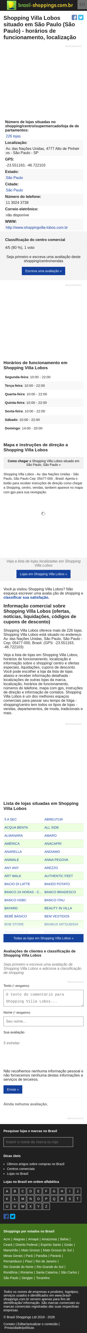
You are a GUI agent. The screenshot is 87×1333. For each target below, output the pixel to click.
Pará (29, 1256)
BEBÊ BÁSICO (15, 916)
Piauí (28, 1261)
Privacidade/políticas (19, 1328)
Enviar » (13, 1089)
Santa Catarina (47, 1272)
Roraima (27, 1272)
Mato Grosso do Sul (57, 1250)
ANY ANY (11, 868)
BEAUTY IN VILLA (58, 908)
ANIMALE (11, 860)
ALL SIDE (52, 827)
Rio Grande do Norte (18, 1267)
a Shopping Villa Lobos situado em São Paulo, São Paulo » (43, 463)
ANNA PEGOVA (56, 860)
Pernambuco (12, 1261)
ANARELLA (13, 852)
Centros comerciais (21, 1169)
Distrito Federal (27, 1245)
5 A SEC (10, 819)
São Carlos (69, 1272)
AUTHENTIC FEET (59, 876)
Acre (6, 1239)
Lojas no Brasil (17, 1173)
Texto (16, 986)
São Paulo (14, 178)
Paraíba (41, 1256)
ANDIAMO (52, 852)
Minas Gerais (13, 1256)
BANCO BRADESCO (60, 892)
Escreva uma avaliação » (43, 271)
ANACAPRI (53, 843)
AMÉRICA (12, 843)
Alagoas (19, 1239)
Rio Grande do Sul (50, 1267)
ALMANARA (13, 835)
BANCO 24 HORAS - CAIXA (24, 892)
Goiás (68, 1245)
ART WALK (12, 876)
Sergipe (27, 1278)
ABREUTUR (54, 819)
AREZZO (51, 868)
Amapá (33, 1239)
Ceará (7, 1245)
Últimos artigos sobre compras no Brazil (35, 1164)
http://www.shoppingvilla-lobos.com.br (37, 227)
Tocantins (43, 1278)
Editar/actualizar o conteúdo (37, 1324)
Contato (9, 1324)
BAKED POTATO (57, 884)
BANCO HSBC (15, 900)
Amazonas (49, 1239)
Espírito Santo (51, 1245)
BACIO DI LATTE (17, 884)
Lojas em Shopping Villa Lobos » (43, 574)
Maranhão (10, 1250)
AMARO (51, 835)
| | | (82, 4)
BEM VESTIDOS (57, 916)
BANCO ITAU (55, 900)
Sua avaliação (13, 1032)
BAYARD (11, 908)
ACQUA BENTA (16, 827)
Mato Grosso (30, 1250)
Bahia (64, 1239)
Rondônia (10, 1272)
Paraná (55, 1256)
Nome (16, 1012)
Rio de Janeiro (46, 1261)
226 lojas (13, 136)
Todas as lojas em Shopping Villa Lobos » (43, 938)
